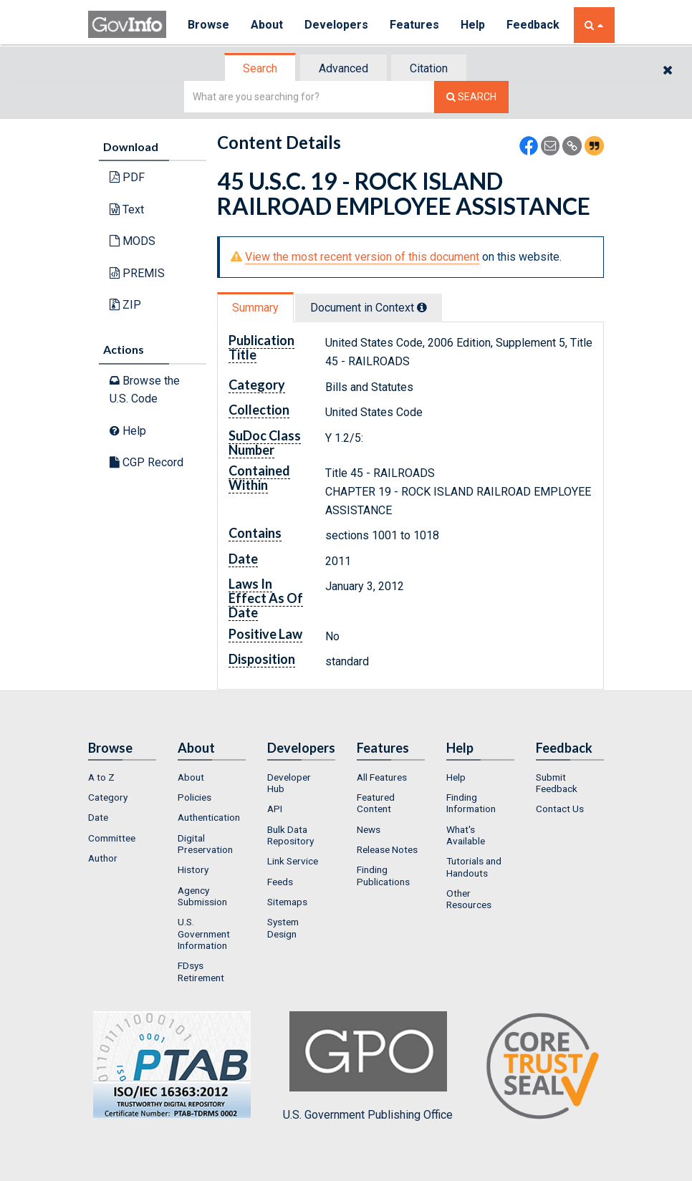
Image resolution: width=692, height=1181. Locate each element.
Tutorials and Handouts (473, 866)
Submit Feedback (556, 782)
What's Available (465, 835)
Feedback (532, 25)
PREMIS (137, 273)
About (267, 25)
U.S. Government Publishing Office (368, 1066)
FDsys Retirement (201, 971)
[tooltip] (422, 307)
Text (127, 209)
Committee (111, 838)
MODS (132, 241)
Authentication (209, 817)
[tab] (260, 68)
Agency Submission (202, 895)
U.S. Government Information (204, 933)
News (368, 829)
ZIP (125, 305)
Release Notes (387, 849)
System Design (283, 927)
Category (108, 797)
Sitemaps (287, 901)
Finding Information (471, 802)
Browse (208, 25)
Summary (255, 307)
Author (102, 858)
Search (260, 68)
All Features (382, 777)
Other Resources (468, 898)
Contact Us (560, 808)
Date (98, 817)
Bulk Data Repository (290, 835)
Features (414, 25)
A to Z (101, 777)
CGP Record (146, 462)
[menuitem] (122, 777)
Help (473, 25)
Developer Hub (289, 782)
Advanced (343, 68)
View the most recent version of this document (362, 257)
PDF (127, 177)
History (193, 869)
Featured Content (376, 802)
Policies (194, 797)
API (274, 808)
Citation (429, 68)
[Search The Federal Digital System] (471, 97)
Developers (336, 25)
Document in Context (368, 307)
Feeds (280, 881)
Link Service (292, 861)
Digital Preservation (205, 843)
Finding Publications (383, 875)
